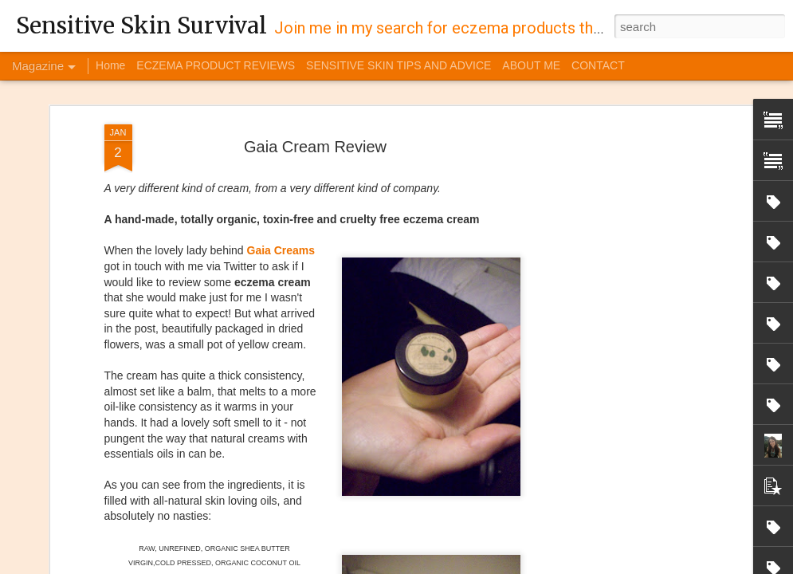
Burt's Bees (526, 494)
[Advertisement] (614, 114)
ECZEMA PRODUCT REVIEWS (215, 65)
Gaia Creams (281, 134)
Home (110, 65)
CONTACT (598, 65)
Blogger (551, 565)
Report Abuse (598, 565)
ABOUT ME (531, 65)
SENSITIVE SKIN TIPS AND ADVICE (398, 65)
